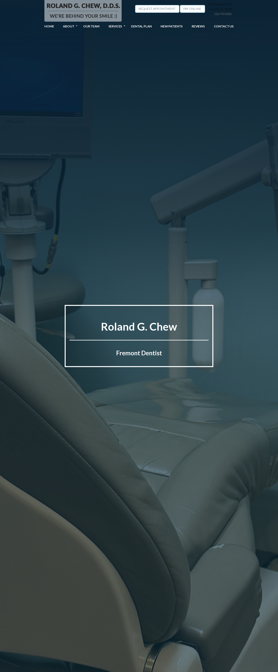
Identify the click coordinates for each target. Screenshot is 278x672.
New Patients (172, 26)
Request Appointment (156, 8)
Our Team (91, 26)
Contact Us (224, 26)
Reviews (198, 26)
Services (115, 26)
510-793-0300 (223, 13)
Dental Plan (141, 26)
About (68, 26)
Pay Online (192, 8)
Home (49, 26)
